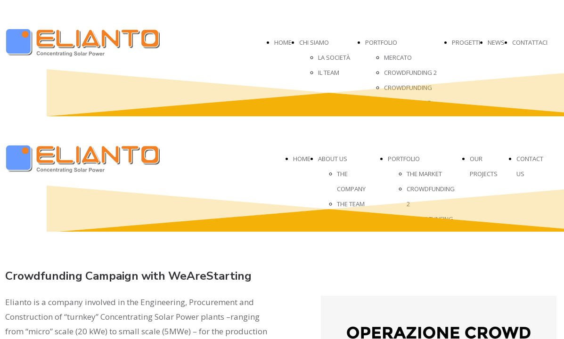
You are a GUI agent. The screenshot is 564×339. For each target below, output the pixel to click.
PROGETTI (466, 42)
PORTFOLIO (381, 42)
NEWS (496, 42)
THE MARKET (424, 174)
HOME (283, 42)
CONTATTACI (530, 42)
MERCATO (398, 57)
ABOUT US (332, 158)
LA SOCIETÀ (334, 57)
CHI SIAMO (314, 42)
